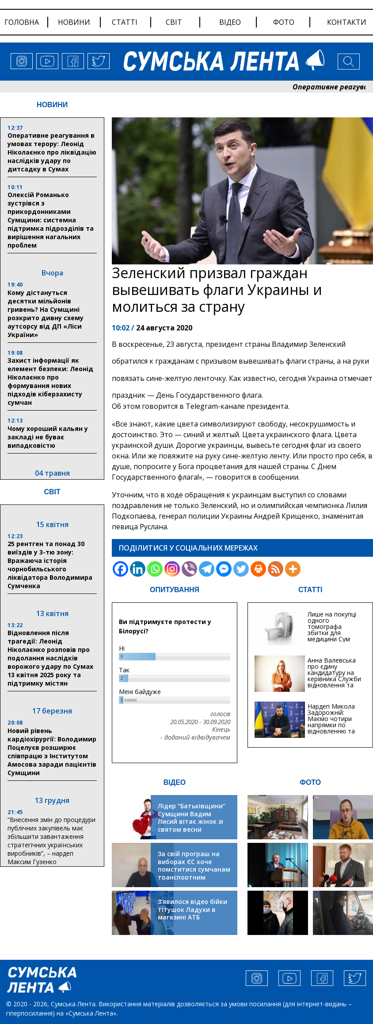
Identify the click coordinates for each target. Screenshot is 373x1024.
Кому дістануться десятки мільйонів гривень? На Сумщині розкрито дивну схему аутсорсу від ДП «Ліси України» (46, 313)
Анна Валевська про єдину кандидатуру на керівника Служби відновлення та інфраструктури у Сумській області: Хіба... (334, 682)
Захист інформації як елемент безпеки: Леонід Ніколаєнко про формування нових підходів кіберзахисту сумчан (50, 381)
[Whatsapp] (155, 569)
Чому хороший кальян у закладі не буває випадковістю (48, 437)
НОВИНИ (52, 105)
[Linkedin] (137, 569)
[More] (293, 569)
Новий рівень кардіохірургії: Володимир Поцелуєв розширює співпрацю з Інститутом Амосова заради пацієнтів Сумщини (52, 751)
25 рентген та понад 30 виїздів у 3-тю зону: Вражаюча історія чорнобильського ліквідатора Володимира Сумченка (50, 564)
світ (174, 22)
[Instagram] (172, 569)
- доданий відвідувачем (195, 737)
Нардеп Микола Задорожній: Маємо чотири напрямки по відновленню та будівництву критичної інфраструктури (331, 728)
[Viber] (189, 569)
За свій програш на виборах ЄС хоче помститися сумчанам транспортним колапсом (194, 869)
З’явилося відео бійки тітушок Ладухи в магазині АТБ (192, 909)
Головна (21, 22)
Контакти (346, 22)
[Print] (258, 569)
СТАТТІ (310, 589)
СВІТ (52, 492)
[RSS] (275, 569)
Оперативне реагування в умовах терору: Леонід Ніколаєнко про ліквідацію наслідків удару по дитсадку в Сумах (52, 152)
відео (230, 22)
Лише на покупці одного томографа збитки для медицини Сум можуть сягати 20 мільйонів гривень (335, 633)
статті (124, 22)
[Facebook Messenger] (224, 569)
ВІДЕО (175, 782)
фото (283, 22)
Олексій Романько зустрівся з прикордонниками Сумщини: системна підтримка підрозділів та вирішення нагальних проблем (51, 219)
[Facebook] (120, 569)
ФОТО (310, 782)
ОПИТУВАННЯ (174, 589)
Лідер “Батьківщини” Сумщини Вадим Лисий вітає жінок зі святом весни (191, 818)
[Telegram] (206, 569)
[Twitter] (241, 569)
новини (74, 22)
